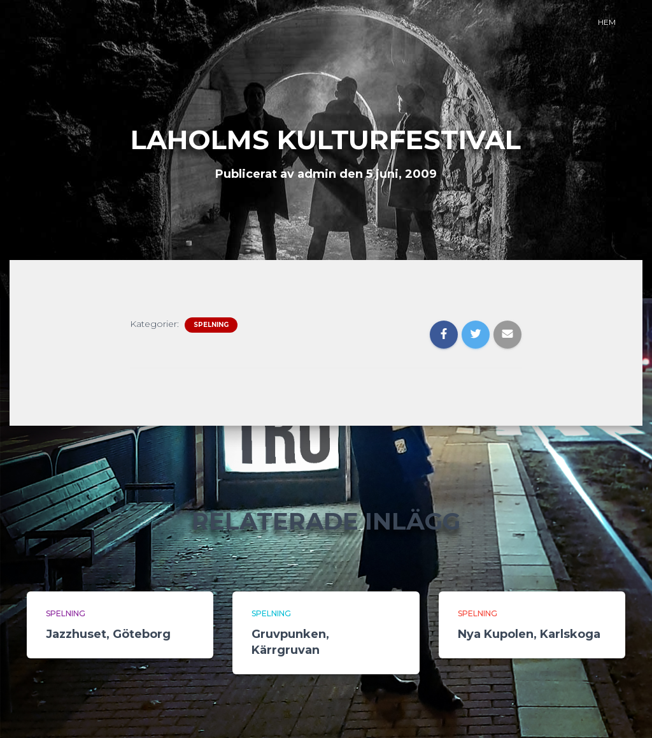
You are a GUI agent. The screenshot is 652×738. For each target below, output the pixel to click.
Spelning (211, 325)
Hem (607, 22)
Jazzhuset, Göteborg (108, 634)
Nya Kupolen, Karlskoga (529, 634)
